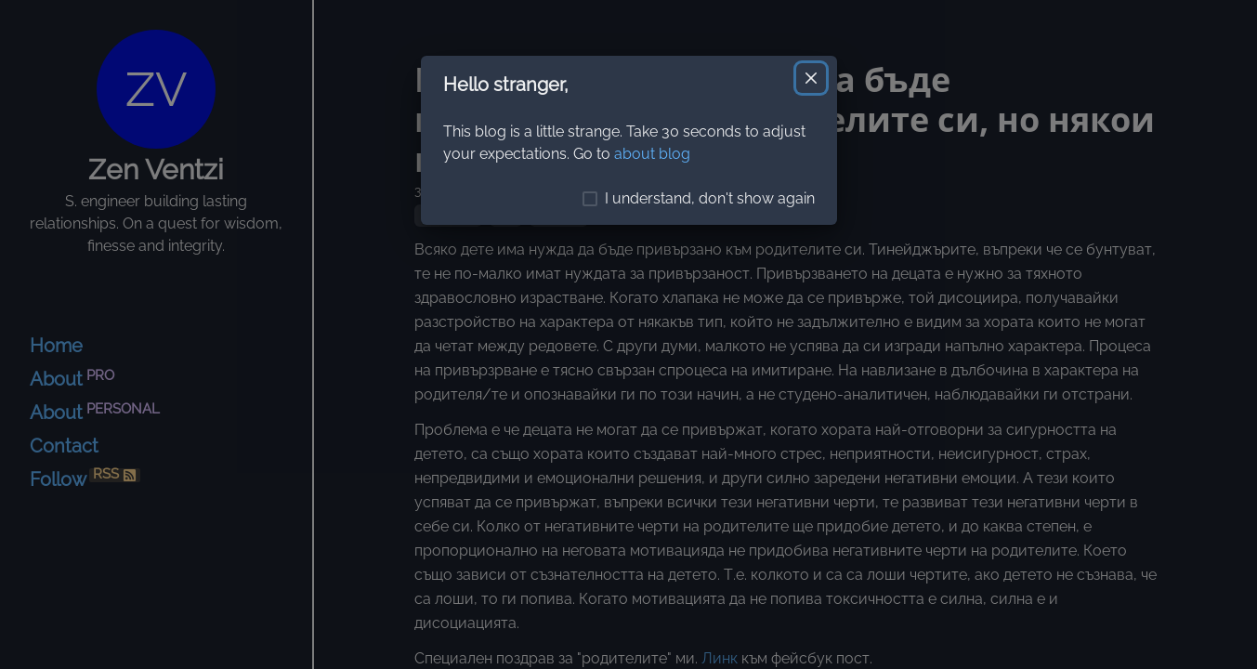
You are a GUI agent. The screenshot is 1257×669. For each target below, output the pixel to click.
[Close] (811, 78)
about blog (652, 154)
